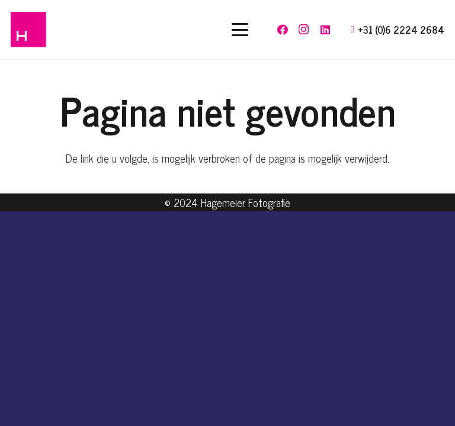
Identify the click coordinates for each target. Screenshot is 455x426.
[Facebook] (282, 29)
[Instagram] (304, 29)
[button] (240, 29)
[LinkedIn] (325, 29)
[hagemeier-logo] (28, 29)
